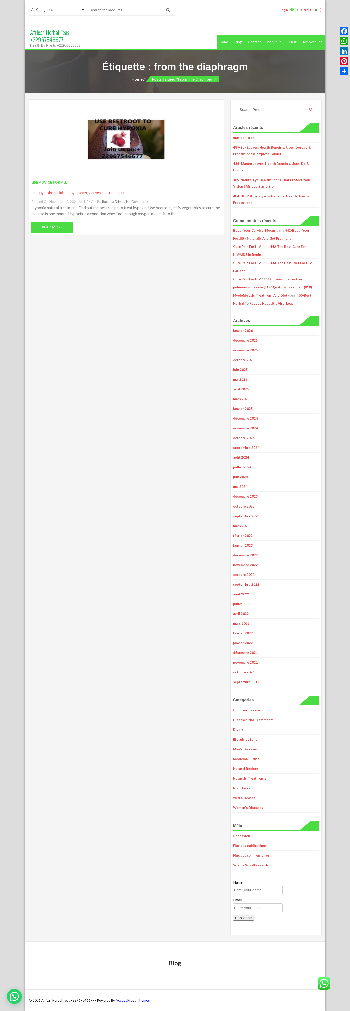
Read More (52, 227)
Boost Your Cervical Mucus (254, 230)
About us (274, 42)
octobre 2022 (244, 575)
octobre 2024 (244, 438)
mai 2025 (240, 379)
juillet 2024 (242, 467)
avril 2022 (241, 614)
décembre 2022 (245, 555)
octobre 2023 (244, 506)
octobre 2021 (244, 672)
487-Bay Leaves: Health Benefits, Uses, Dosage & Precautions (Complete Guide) (272, 150)
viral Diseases (244, 798)
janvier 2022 (243, 643)
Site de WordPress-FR (250, 865)
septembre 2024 (246, 448)
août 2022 (241, 594)
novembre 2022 (245, 565)
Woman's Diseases (248, 808)
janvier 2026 (243, 331)
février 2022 (243, 633)
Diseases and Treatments (253, 720)
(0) (294, 10)
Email (237, 900)
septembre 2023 (246, 516)
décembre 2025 (245, 340)
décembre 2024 (245, 418)
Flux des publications (250, 846)
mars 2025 (241, 399)
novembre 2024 (245, 428)
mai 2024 (240, 487)
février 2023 (243, 536)
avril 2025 (241, 389)
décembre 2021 (245, 653)
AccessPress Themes (133, 1000)
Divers (238, 730)
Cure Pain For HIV (247, 247)
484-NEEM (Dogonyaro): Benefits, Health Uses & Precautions (271, 199)
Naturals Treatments (249, 778)
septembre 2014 (246, 682)
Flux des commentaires (251, 855)
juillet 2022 (242, 604)
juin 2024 (240, 477)
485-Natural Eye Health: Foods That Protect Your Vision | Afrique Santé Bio (271, 183)
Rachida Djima (112, 201)
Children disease (246, 710)
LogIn (284, 10)
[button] (14, 996)
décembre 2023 (245, 496)
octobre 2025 (244, 360)
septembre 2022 (246, 584)
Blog (238, 42)
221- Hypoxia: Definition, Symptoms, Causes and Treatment (77, 193)
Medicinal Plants (246, 759)
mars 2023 (241, 526)
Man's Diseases (245, 749)
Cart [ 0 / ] (311, 10)
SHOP (292, 42)
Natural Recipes (246, 769)
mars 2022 (241, 623)
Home (224, 42)
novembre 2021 (245, 662)
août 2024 (241, 457)
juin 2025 (240, 370)
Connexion (241, 836)
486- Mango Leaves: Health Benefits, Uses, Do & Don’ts (271, 167)
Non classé (241, 788)
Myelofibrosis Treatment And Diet (260, 295)
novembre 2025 (245, 350)
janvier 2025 (243, 409)
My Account (312, 42)
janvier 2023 (243, 545)
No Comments (137, 201)
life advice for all (246, 739)
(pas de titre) (243, 138)
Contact (254, 42)
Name (238, 882)
